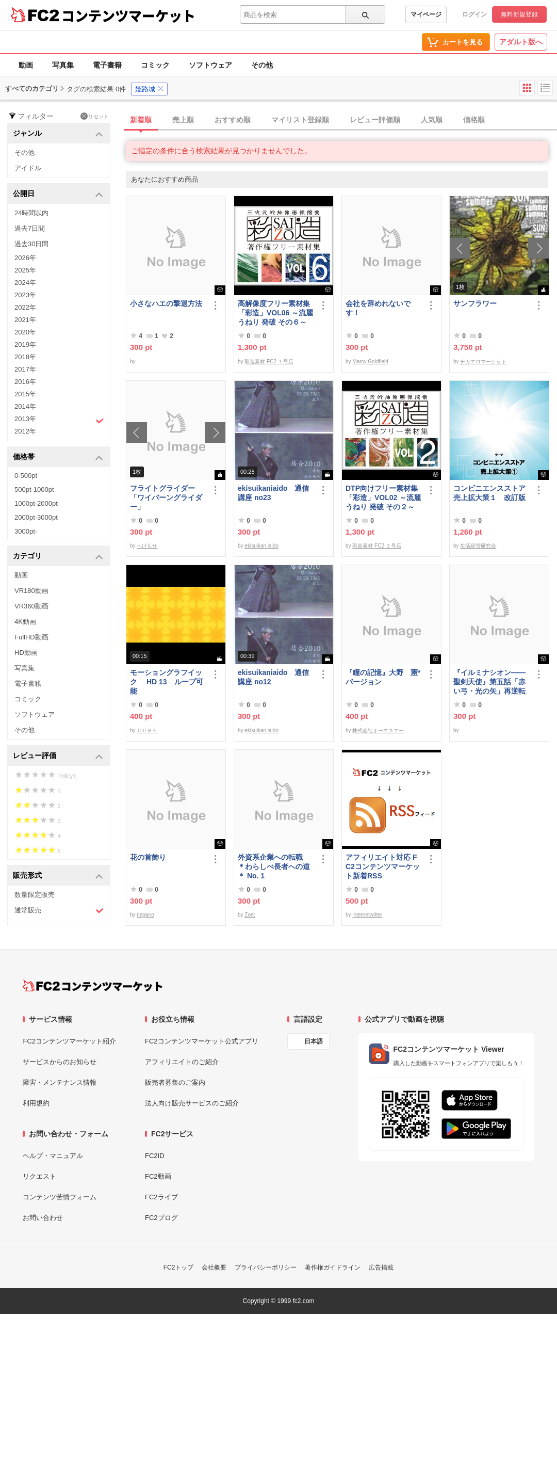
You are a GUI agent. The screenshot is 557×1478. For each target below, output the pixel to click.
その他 (262, 65)
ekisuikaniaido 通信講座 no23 (273, 493)
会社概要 (214, 1267)
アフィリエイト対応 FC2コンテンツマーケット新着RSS (383, 866)
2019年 (25, 344)
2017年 (25, 369)
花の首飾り (148, 857)
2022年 (25, 307)
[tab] (341, 120)
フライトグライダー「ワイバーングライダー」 (166, 497)
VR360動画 (31, 606)
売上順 (183, 120)
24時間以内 (31, 213)
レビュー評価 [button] (58, 756)
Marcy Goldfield (370, 361)
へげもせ (147, 546)
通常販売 (59, 910)
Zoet (249, 915)
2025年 (25, 270)
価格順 (474, 120)
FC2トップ (178, 1267)
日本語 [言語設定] (313, 1041)
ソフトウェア (210, 65)
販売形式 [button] (58, 876)
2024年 (25, 282)
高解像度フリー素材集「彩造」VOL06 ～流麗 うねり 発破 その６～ (275, 312)
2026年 (25, 258)
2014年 (25, 406)
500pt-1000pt (34, 489)
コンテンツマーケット (128, 15)
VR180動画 (31, 591)
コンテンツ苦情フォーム (59, 1197)
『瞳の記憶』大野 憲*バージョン (383, 677)
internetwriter (367, 915)
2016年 (25, 381)
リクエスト (39, 1176)
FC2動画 (158, 1176)
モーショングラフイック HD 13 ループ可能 (166, 681)
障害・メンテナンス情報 (59, 1082)
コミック (155, 65)
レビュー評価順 (375, 120)
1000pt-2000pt (36, 503)
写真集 (63, 65)
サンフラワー (475, 303)
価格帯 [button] (58, 457)
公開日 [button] (58, 194)
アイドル (27, 168)
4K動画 (25, 621)
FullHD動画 (31, 637)
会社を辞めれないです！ (378, 308)
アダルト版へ (521, 42)
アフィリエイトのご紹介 (182, 1062)
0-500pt (25, 475)
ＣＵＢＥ (147, 730)
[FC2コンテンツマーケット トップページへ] (92, 985)
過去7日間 (29, 228)
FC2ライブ (161, 1197)
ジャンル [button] (58, 134)
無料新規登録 (519, 14)
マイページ (426, 14)
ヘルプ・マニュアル (53, 1156)
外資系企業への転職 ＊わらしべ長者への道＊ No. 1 (274, 866)
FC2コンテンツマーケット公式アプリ (201, 1041)
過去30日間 (31, 244)
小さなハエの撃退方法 (166, 303)
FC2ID (155, 1156)
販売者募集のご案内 (175, 1082)
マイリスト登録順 (300, 120)
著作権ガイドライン (333, 1267)
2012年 (25, 431)
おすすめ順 (233, 120)
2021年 (25, 320)
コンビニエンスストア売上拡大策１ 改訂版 (489, 493)
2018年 (25, 357)
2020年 (25, 332)
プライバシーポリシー (266, 1267)
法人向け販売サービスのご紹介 (192, 1103)
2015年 (25, 394)
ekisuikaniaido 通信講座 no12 (273, 677)
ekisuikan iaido (261, 546)
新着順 (141, 120)
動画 (26, 65)
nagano (145, 915)
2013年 (59, 420)
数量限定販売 (34, 894)
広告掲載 (381, 1267)
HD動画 (26, 652)
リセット (94, 116)
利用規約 (36, 1103)
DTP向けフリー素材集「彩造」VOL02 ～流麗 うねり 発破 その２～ (383, 497)
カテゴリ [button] (58, 556)
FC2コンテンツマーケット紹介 (69, 1041)
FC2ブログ (161, 1218)
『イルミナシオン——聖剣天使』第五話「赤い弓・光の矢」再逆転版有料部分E (489, 682)
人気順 (432, 120)
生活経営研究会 (478, 546)
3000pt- (25, 531)
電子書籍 (107, 65)
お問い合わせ (43, 1218)
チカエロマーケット (483, 361)
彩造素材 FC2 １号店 (268, 361)
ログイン (474, 14)
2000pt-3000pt (36, 517)
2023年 (25, 295)
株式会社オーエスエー (378, 730)
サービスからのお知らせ (59, 1062)
